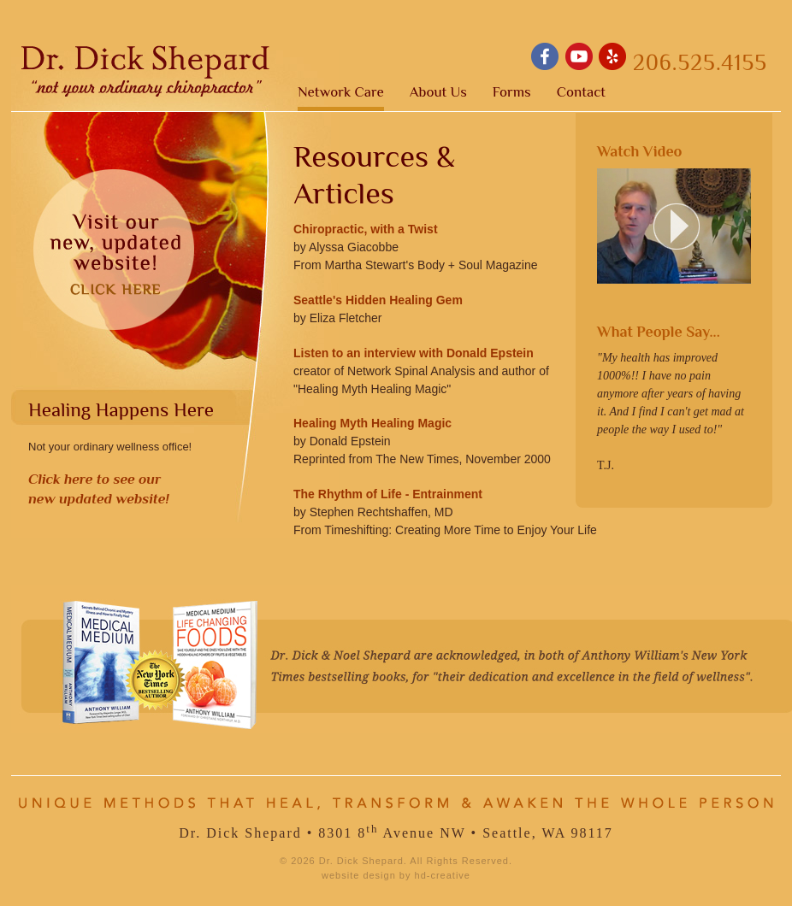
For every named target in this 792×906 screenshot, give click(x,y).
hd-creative (442, 875)
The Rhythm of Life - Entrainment (387, 494)
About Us (438, 93)
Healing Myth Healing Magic (372, 423)
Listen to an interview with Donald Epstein (413, 353)
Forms (512, 93)
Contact (581, 93)
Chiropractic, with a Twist (365, 229)
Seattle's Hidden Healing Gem (378, 300)
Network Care (341, 93)
